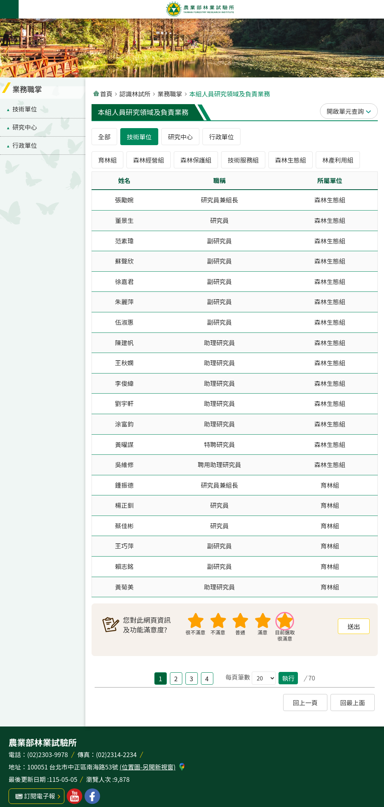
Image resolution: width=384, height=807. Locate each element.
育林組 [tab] (107, 159)
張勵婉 (124, 199)
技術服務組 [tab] (243, 159)
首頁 (106, 93)
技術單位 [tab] (139, 136)
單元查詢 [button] (351, 111)
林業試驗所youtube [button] (74, 796)
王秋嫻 (124, 362)
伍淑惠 (124, 322)
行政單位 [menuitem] (24, 145)
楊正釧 (124, 505)
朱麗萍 (124, 301)
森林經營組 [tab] (148, 159)
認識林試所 (134, 93)
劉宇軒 (124, 403)
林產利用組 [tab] (337, 159)
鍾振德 (124, 485)
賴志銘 (124, 566)
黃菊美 (124, 586)
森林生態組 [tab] (290, 159)
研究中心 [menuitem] (24, 127)
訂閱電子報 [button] (39, 795)
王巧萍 (124, 545)
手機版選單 (9, 9)
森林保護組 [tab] (195, 159)
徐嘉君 (124, 281)
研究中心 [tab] (180, 136)
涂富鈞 (124, 423)
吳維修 (124, 464)
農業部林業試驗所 (200, 9)
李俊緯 (124, 383)
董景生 (124, 220)
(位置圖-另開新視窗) (147, 766)
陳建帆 (124, 342)
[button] (354, 626)
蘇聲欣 (124, 261)
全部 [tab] (104, 136)
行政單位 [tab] (221, 136)
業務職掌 (169, 93)
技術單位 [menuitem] (24, 109)
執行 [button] (288, 678)
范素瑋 (124, 240)
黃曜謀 (124, 444)
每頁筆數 (237, 677)
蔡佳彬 (124, 525)
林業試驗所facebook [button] (92, 796)
